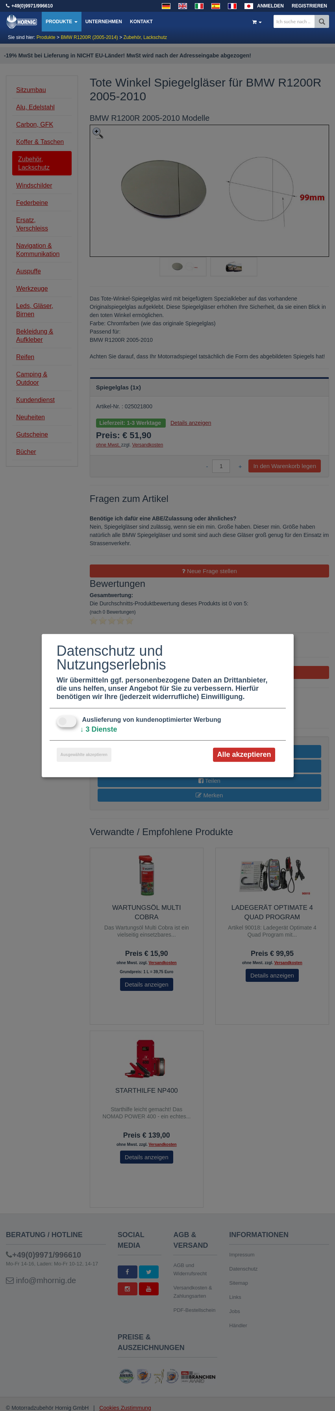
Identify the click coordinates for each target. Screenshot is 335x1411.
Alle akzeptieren (244, 754)
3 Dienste (98, 729)
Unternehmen (103, 21)
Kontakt (141, 21)
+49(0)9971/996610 (32, 6)
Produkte (62, 21)
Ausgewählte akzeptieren (84, 755)
